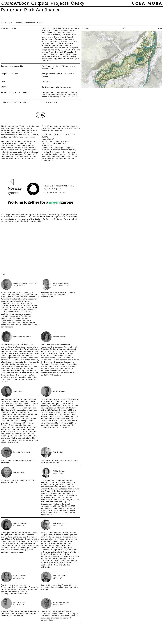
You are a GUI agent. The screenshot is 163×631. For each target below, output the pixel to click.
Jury (10, 23)
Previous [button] (85, 28)
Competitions (15, 3)
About (4, 23)
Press (39, 23)
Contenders (30, 23)
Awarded (18, 23)
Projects (60, 3)
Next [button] (160, 28)
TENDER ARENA (49, 102)
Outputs (40, 3)
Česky (78, 3)
